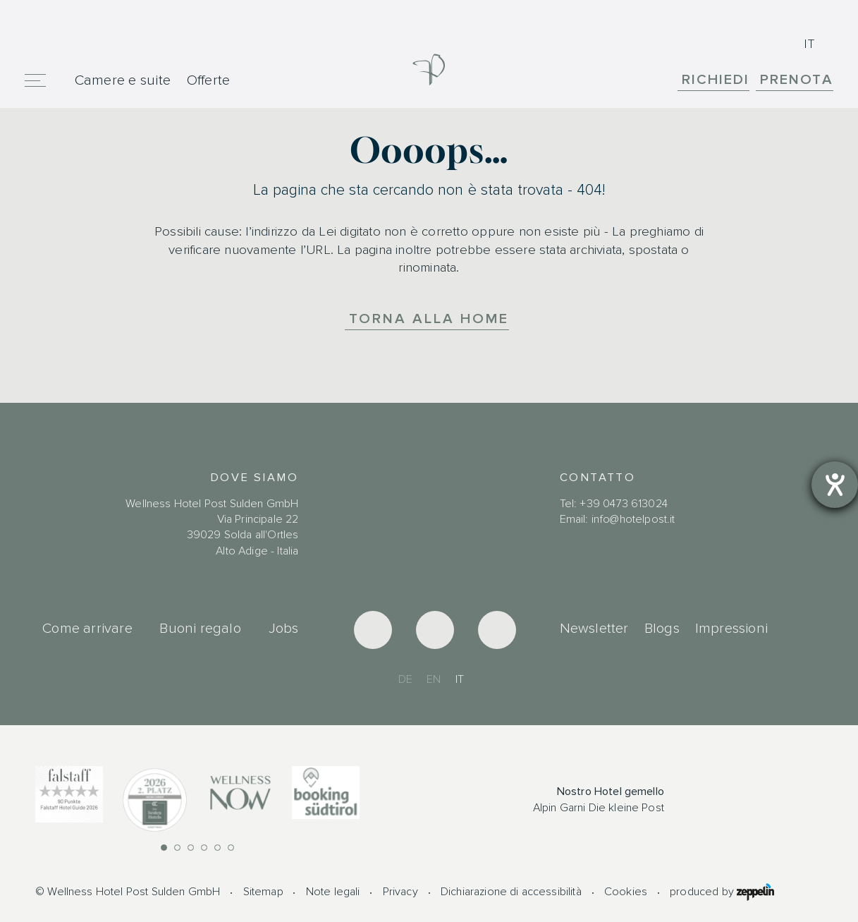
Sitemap (263, 892)
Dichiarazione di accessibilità (511, 892)
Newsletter (594, 628)
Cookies (625, 892)
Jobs (284, 628)
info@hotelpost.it (633, 519)
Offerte (209, 80)
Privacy (400, 892)
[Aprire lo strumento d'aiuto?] (834, 484)
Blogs (662, 628)
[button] (164, 847)
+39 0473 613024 (623, 504)
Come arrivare (87, 628)
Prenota (796, 79)
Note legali (333, 892)
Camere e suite (123, 80)
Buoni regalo (199, 628)
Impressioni (731, 628)
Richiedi (715, 79)
